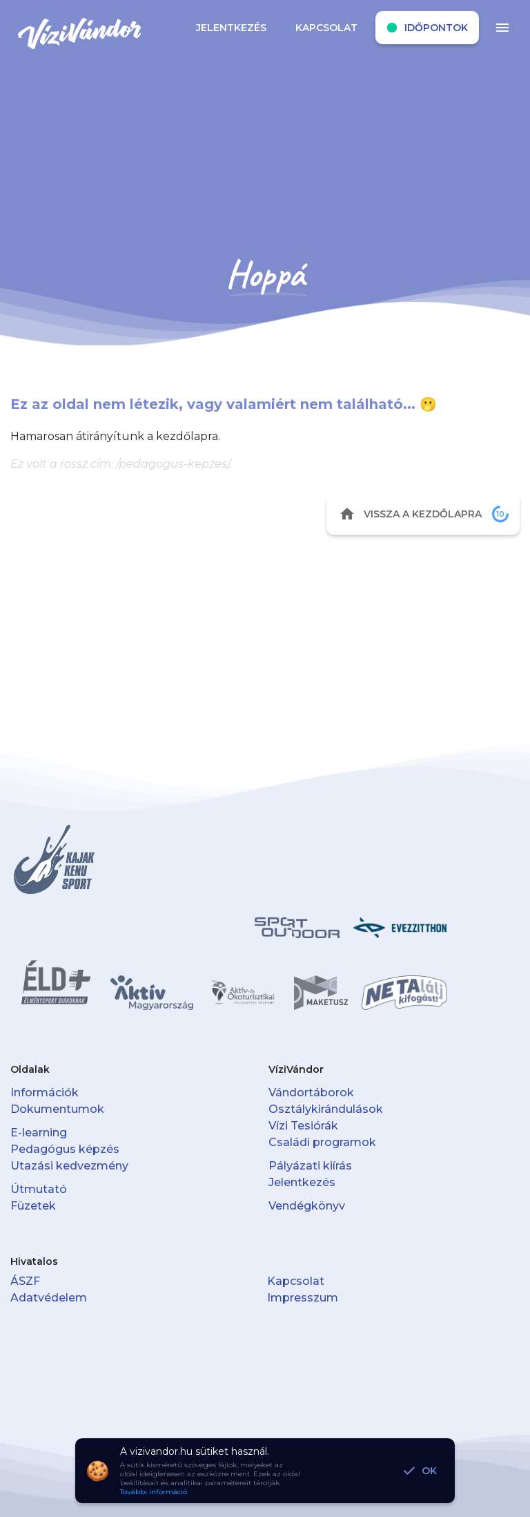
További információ (153, 1491)
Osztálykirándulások (325, 1109)
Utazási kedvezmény (69, 1165)
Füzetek (33, 1205)
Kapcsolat (295, 1281)
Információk (44, 1092)
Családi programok (322, 1142)
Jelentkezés (301, 1182)
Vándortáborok (311, 1092)
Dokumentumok (57, 1109)
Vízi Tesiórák (303, 1125)
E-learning (38, 1132)
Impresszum (302, 1297)
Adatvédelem (48, 1297)
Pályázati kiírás (310, 1165)
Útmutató (38, 1189)
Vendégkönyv (306, 1205)
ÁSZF (25, 1281)
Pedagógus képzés (64, 1149)
